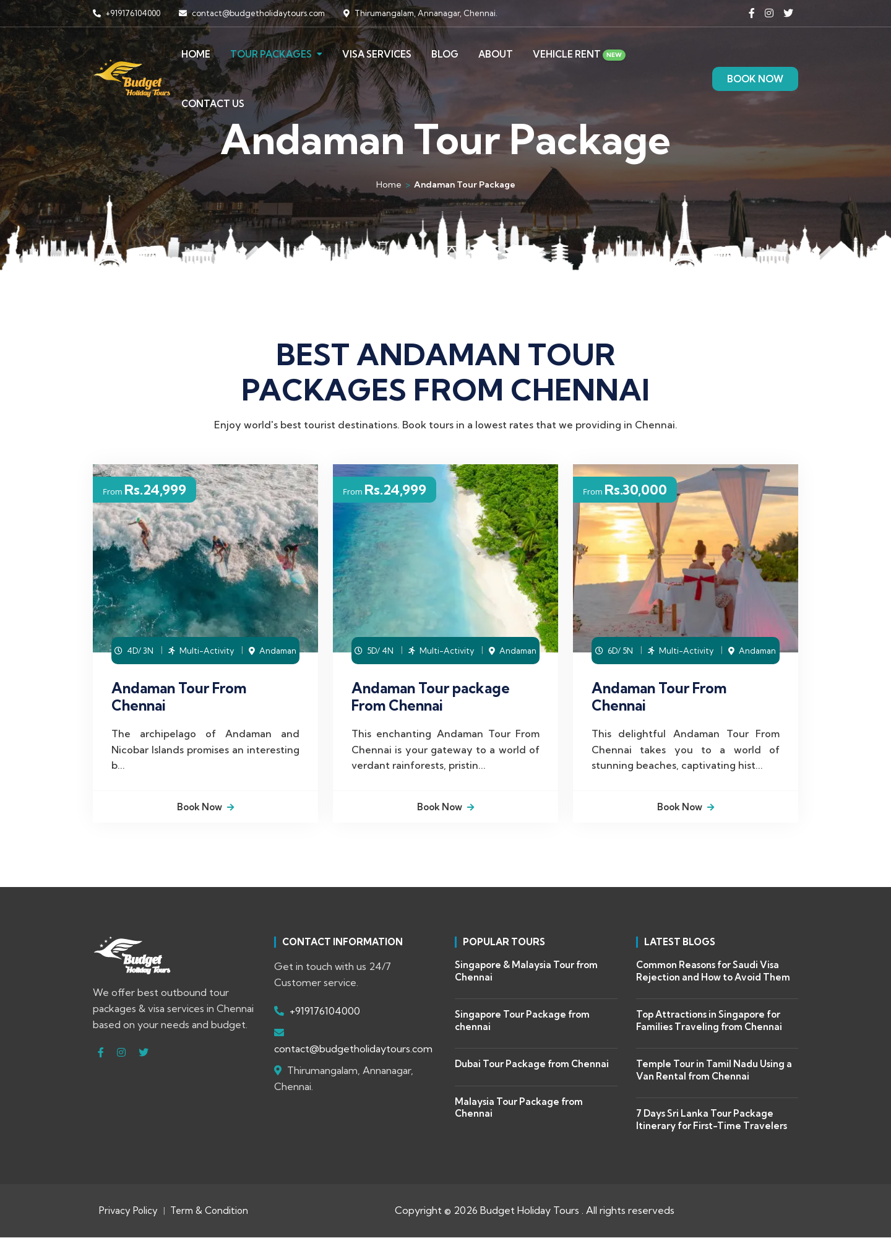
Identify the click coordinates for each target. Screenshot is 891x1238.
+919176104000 (126, 13)
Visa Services (376, 52)
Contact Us (212, 101)
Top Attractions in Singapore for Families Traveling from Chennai (709, 1022)
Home (195, 52)
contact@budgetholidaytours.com (252, 13)
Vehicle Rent (579, 52)
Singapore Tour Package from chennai (522, 1022)
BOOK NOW (755, 76)
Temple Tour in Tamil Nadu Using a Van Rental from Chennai (714, 1071)
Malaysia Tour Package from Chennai (519, 1108)
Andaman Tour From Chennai (178, 696)
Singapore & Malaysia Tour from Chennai (526, 972)
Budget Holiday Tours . (531, 1211)
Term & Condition (209, 1212)
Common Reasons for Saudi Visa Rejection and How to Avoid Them (713, 972)
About (495, 52)
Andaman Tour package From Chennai (430, 696)
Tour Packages (271, 52)
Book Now (205, 807)
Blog (444, 52)
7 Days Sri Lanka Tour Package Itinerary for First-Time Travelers (711, 1121)
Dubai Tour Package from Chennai (532, 1065)
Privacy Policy (128, 1212)
